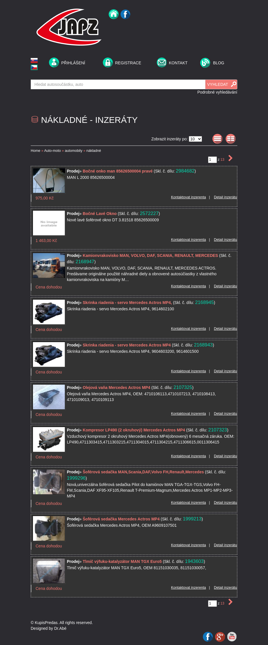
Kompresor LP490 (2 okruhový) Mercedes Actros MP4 (134, 430)
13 (222, 160)
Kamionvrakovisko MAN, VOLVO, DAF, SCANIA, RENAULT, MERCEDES (150, 255)
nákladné (93, 151)
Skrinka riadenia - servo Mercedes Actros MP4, (127, 302)
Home (35, 151)
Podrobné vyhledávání (217, 92)
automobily (73, 151)
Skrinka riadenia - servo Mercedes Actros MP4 (127, 345)
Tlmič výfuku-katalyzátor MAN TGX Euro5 (122, 561)
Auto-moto (52, 151)
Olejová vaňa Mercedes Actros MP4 (116, 387)
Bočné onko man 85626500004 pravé (118, 171)
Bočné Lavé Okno (100, 213)
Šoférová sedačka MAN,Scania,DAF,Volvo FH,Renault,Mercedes (143, 472)
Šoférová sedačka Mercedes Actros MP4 (121, 519)
